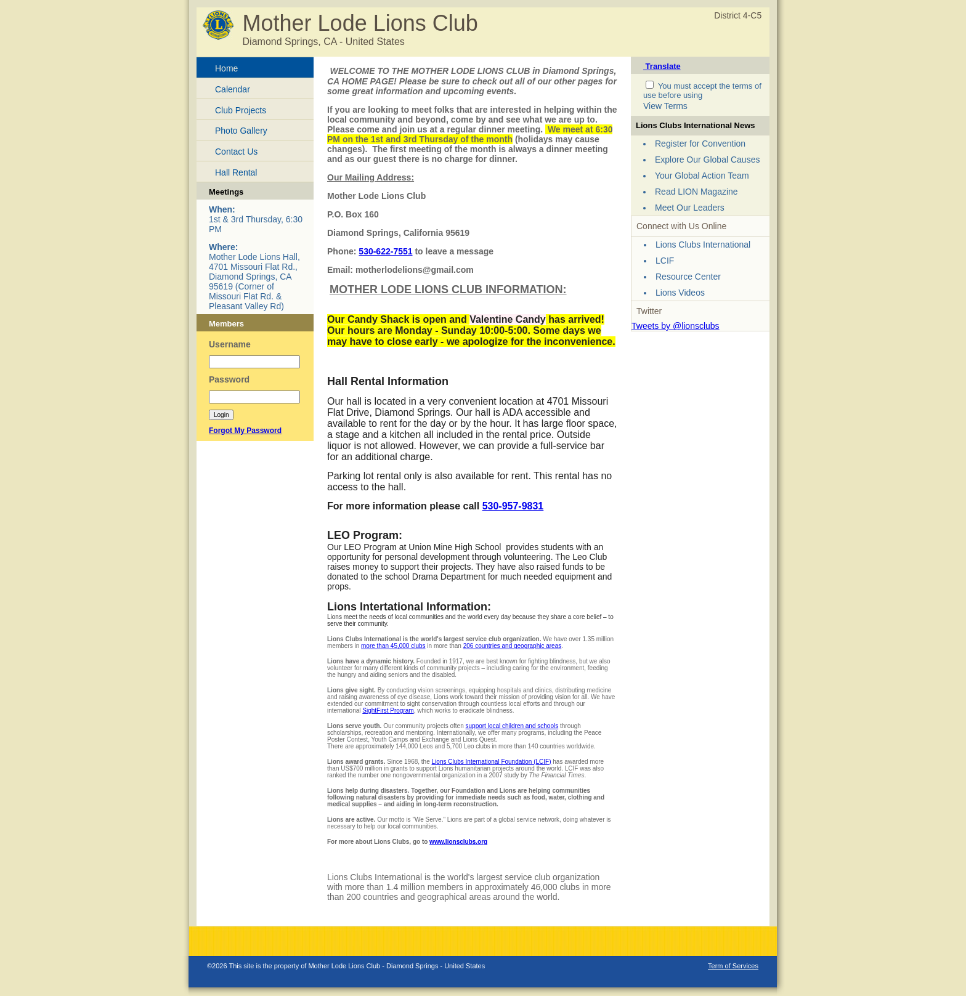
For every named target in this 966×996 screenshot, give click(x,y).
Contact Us (236, 151)
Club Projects (240, 110)
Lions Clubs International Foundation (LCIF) (491, 761)
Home (226, 68)
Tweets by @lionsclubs (675, 326)
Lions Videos (680, 293)
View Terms (665, 106)
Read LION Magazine (696, 191)
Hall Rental (236, 172)
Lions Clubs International (703, 244)
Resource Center (688, 276)
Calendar (232, 89)
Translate (662, 66)
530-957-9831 (513, 506)
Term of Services (733, 966)
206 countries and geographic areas (512, 645)
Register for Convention (700, 143)
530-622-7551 (385, 251)
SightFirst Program (387, 710)
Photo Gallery (241, 131)
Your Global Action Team (702, 175)
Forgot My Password (245, 430)
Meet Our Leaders (689, 208)
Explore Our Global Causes (707, 159)
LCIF (665, 260)
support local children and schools (512, 726)
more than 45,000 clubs (393, 645)
